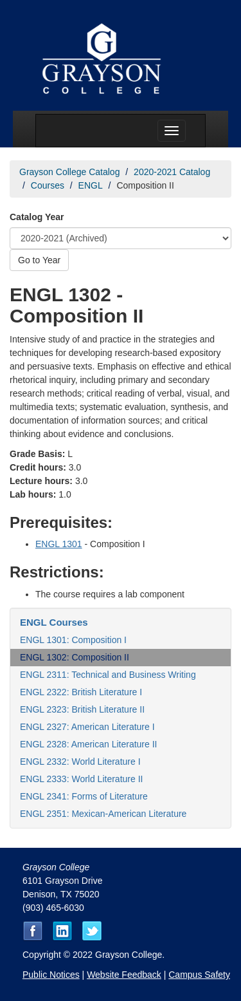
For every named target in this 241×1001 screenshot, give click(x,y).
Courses (47, 185)
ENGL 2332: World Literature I (80, 761)
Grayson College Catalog (69, 172)
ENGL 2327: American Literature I (87, 727)
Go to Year (39, 260)
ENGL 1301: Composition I (73, 640)
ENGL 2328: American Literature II (88, 744)
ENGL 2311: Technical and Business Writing (108, 674)
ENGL (90, 185)
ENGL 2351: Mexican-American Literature (103, 814)
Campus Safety (199, 974)
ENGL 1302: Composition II (74, 657)
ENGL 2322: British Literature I (81, 692)
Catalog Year (37, 217)
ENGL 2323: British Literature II (82, 709)
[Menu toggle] (171, 131)
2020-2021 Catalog (172, 172)
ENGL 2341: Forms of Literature (84, 796)
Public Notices (51, 974)
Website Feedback (124, 974)
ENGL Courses (54, 622)
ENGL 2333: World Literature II (81, 779)
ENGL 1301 (58, 544)
